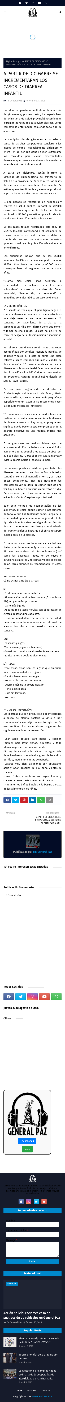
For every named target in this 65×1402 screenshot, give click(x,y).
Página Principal (13, 61)
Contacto (45, 1390)
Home (19, 1390)
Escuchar (27, 1141)
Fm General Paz (14, 100)
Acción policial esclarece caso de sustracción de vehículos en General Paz (31, 1315)
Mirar (27, 1149)
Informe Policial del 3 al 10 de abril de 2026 (39, 1356)
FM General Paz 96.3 (42, 1396)
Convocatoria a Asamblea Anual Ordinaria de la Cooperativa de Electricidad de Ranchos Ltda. (37, 1374)
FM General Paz (14, 1322)
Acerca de (32, 1390)
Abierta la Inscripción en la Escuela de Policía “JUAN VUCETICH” (39, 1340)
